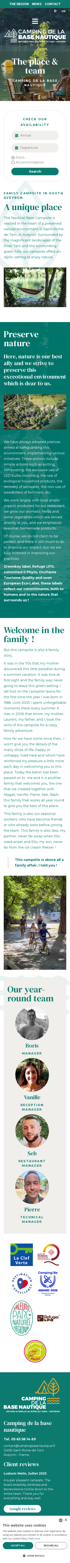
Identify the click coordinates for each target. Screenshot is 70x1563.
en (63, 10)
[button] (35, 21)
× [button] (65, 1520)
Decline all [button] (51, 1545)
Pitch (20, 158)
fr (55, 10)
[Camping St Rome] (35, 35)
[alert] (35, 1539)
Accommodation (30, 162)
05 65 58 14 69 (23, 1439)
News (37, 4)
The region (19, 4)
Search (35, 171)
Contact (53, 4)
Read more (34, 1538)
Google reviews (22, 1508)
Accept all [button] (18, 1545)
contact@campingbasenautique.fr (29, 1446)
